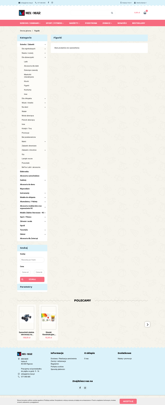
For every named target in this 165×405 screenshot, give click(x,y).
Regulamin (55, 364)
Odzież (33, 234)
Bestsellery (138, 23)
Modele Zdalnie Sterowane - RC (33, 213)
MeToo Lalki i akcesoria (31, 167)
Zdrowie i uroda (33, 221)
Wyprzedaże (25, 189)
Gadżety (74, 23)
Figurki (26, 86)
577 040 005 (40, 3)
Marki (34, 141)
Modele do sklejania (33, 197)
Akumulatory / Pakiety (33, 202)
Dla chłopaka (34, 98)
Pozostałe (25, 163)
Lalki (26, 62)
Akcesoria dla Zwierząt (29, 238)
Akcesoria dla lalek (31, 66)
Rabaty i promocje (125, 359)
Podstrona (91, 23)
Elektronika (24, 172)
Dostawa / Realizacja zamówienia (64, 359)
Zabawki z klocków (34, 150)
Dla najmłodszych (34, 49)
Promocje (25, 133)
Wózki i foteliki (34, 103)
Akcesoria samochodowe (29, 176)
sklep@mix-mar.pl (25, 3)
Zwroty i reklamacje (58, 361)
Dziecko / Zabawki (30, 23)
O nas (86, 359)
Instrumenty (33, 193)
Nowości (122, 23)
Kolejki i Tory (27, 128)
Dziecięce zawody (31, 70)
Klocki (26, 81)
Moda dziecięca (28, 116)
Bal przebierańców (29, 137)
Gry (23, 154)
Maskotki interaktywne (29, 76)
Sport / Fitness (55, 23)
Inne (25, 94)
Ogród (22, 226)
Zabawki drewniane (29, 146)
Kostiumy (27, 90)
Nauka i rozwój (34, 53)
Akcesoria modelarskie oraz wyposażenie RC (33, 207)
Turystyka (33, 230)
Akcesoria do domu (27, 184)
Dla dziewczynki (34, 57)
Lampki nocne (27, 159)
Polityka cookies (57, 367)
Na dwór (34, 107)
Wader (24, 111)
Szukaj (32, 279)
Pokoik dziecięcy (28, 120)
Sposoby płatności (58, 369)
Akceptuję (128, 401)
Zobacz (107, 23)
